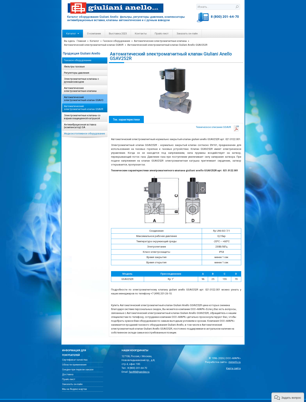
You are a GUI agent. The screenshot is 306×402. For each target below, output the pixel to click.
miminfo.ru (235, 362)
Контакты (141, 33)
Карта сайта (233, 368)
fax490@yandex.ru (139, 371)
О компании (94, 33)
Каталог (72, 33)
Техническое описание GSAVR (213, 127)
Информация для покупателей (74, 352)
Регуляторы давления (76, 72)
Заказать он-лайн (187, 33)
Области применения (74, 364)
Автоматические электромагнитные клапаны (160, 41)
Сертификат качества (74, 359)
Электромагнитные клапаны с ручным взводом (81, 80)
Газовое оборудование (116, 41)
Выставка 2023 (118, 33)
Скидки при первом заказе (77, 369)
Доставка (67, 374)
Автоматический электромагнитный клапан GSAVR (94, 45)
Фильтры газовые (74, 66)
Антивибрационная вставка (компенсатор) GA (80, 126)
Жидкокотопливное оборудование (84, 133)
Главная (81, 41)
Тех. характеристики (126, 119)
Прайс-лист (162, 33)
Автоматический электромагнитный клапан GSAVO (83, 99)
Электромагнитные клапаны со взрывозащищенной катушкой (82, 117)
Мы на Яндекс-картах (74, 389)
